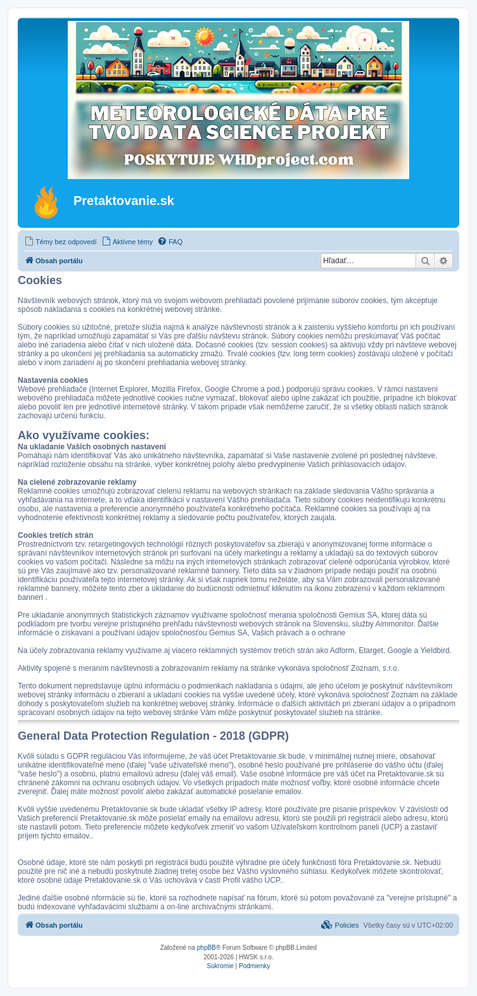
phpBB (206, 947)
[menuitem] (60, 241)
